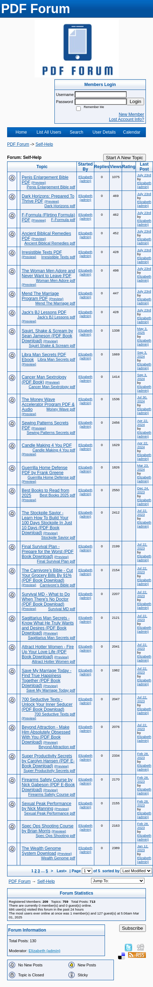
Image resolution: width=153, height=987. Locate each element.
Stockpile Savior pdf (58, 537)
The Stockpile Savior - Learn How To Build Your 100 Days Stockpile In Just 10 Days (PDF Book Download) (47, 522)
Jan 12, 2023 (142, 848)
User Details (104, 132)
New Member (131, 114)
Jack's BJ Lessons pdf (56, 317)
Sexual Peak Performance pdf (49, 813)
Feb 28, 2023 (143, 756)
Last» (62, 871)
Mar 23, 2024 (143, 467)
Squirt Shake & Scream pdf (52, 345)
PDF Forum (18, 144)
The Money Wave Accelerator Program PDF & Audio (48, 404)
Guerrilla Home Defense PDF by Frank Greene (45, 470)
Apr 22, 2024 (142, 423)
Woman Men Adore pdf (55, 280)
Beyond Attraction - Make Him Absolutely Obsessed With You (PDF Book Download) (46, 735)
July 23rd (144, 175)
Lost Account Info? (126, 119)
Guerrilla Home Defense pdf (51, 477)
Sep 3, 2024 (142, 354)
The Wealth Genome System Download (41, 851)
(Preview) (38, 182)
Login (135, 101)
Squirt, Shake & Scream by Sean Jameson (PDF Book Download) (47, 335)
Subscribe (132, 928)
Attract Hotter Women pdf (53, 661)
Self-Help (44, 144)
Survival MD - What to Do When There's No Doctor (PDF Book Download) (46, 599)
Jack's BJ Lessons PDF (44, 312)
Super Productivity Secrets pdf (49, 770)
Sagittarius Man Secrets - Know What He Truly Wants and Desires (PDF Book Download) (48, 625)
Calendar (132, 132)
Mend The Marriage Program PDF (40, 296)
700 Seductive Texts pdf (55, 714)
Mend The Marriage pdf (55, 303)
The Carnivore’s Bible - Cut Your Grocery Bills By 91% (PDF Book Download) (47, 575)
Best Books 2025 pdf (57, 495)
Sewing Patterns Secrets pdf (51, 432)
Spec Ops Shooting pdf (55, 835)
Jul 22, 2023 (142, 512)
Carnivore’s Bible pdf (57, 585)
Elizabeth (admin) (85, 179)
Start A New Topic (124, 157)
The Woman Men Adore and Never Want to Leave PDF (48, 273)
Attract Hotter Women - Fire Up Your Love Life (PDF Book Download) (48, 651)
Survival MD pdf (61, 609)
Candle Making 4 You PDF (47, 445)
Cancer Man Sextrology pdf (51, 387)
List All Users (49, 132)
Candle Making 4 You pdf (53, 450)
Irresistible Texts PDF (42, 252)
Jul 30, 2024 (142, 399)
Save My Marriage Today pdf (50, 690)
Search (76, 132)
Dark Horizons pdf (59, 206)
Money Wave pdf (61, 409)
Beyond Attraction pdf (57, 747)
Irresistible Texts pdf (58, 257)
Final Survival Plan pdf (56, 561)
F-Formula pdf (63, 220)
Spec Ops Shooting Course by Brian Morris (47, 828)
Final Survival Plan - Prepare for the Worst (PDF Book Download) (48, 551)
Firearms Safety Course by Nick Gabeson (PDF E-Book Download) (48, 784)
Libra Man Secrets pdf (56, 359)
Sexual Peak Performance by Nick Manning (46, 806)
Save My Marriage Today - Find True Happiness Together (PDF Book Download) (47, 678)
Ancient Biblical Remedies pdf (49, 243)
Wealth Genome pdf (58, 858)
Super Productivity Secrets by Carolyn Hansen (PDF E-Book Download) (48, 760)
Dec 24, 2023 (143, 490)
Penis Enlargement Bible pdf (51, 187)
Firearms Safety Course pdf (51, 794)
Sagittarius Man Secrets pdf (51, 637)
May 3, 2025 (142, 330)
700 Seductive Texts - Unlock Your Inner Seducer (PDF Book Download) (47, 704)
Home (21, 132)
